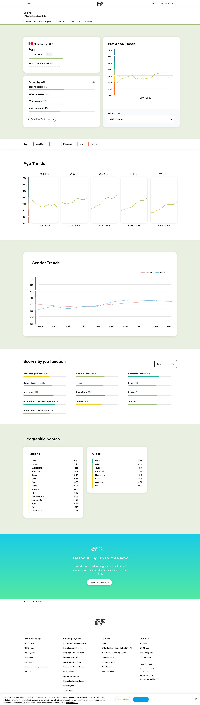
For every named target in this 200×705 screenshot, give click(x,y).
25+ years (29, 657)
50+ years (29, 662)
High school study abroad (73, 681)
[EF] (100, 4)
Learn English (68, 686)
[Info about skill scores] (93, 82)
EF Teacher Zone (108, 662)
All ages (28, 672)
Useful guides (107, 667)
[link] (35, 14)
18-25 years (30, 653)
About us (143, 643)
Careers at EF (145, 657)
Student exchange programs (74, 643)
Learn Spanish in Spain (72, 662)
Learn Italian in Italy (71, 676)
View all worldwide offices (150, 679)
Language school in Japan (73, 653)
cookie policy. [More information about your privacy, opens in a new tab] (72, 703)
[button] (28, 3)
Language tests (108, 657)
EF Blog (105, 643)
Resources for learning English (114, 653)
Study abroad (68, 672)
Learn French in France (72, 648)
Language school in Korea (73, 667)
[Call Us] (168, 3)
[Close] (196, 699)
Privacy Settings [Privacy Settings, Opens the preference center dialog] (123, 699)
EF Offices (144, 648)
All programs (68, 690)
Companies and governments (36, 667)
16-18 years (29, 648)
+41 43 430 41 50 (147, 676)
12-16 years (29, 643)
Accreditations (108, 672)
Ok (141, 699)
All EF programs (146, 653)
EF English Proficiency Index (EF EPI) (117, 648)
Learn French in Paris (71, 657)
